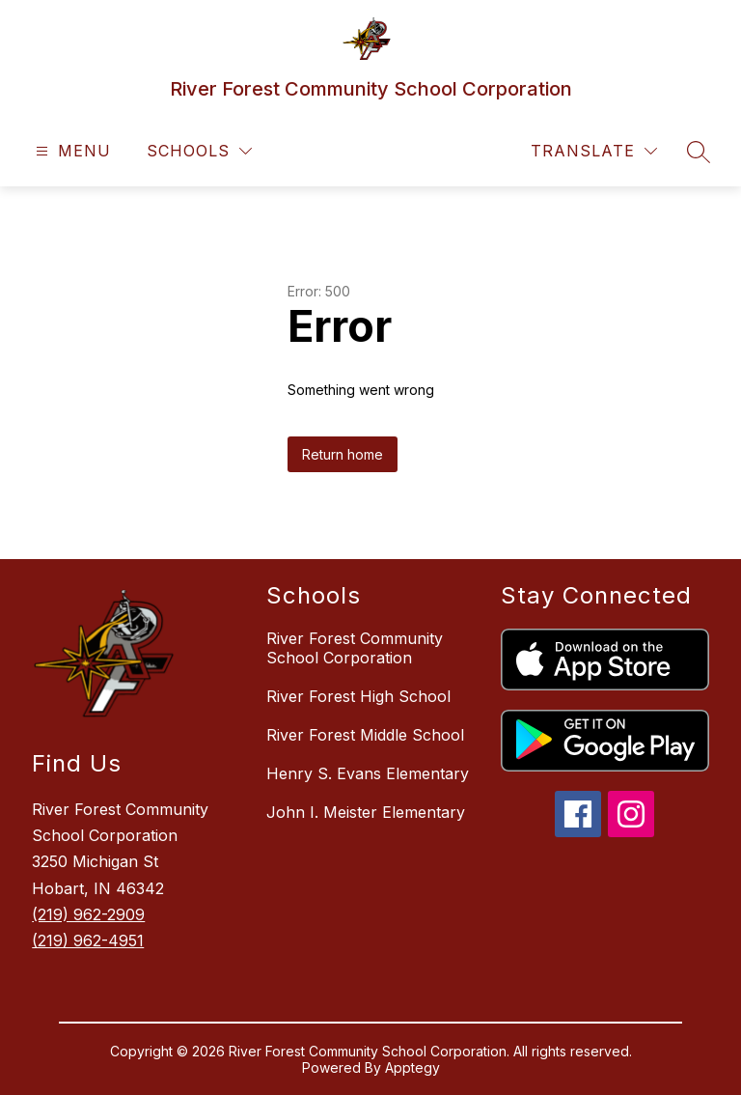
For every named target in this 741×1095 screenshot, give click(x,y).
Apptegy (412, 1067)
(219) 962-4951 (88, 940)
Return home (342, 454)
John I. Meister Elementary (365, 812)
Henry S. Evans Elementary (367, 773)
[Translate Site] (594, 151)
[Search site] (698, 151)
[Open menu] (71, 151)
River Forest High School (358, 696)
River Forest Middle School (365, 734)
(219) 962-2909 (88, 914)
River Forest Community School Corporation (354, 648)
